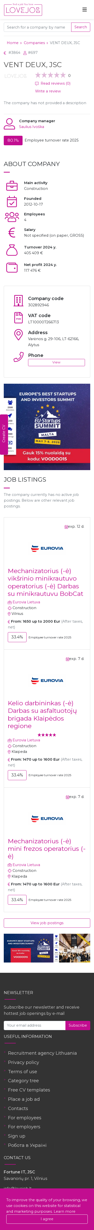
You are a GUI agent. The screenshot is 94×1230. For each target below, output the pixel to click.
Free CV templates (29, 1090)
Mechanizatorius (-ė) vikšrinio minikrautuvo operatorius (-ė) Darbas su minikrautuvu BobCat (45, 582)
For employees (24, 1118)
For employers (24, 1127)
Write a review (48, 91)
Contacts (18, 1108)
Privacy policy (23, 1062)
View (56, 362)
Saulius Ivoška (31, 126)
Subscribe (78, 1025)
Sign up (16, 1136)
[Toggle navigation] (84, 9)
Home (13, 43)
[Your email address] (35, 1025)
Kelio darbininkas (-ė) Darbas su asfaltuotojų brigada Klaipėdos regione (42, 714)
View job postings (47, 923)
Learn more (64, 1211)
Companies (34, 43)
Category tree (23, 1080)
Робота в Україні (27, 1145)
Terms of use (22, 1071)
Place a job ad (24, 1099)
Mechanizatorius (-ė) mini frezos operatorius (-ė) (47, 848)
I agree (47, 1219)
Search (80, 27)
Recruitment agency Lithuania (42, 1053)
